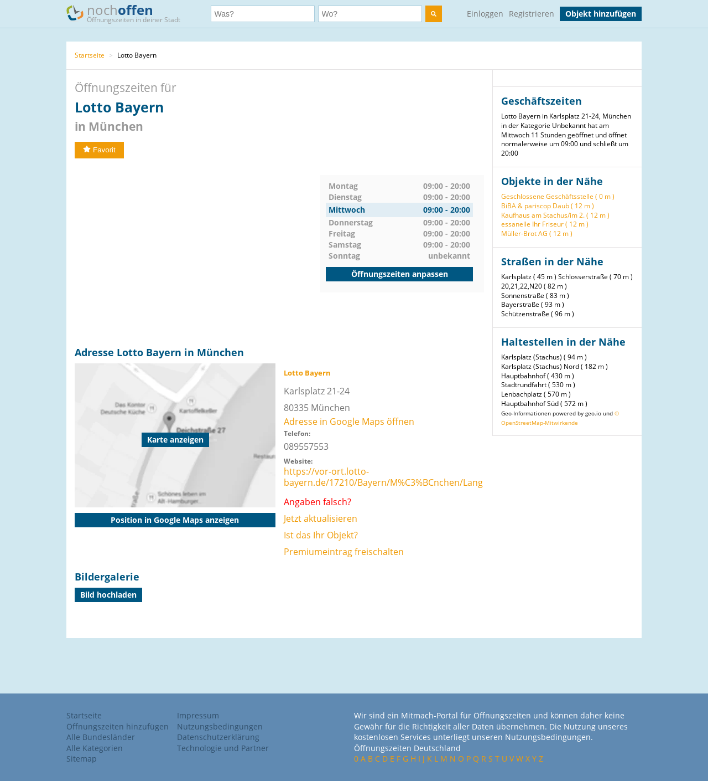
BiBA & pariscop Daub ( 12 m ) (547, 205)
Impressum (198, 715)
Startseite (90, 55)
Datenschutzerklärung (218, 737)
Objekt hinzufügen (600, 13)
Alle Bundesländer (100, 737)
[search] (433, 14)
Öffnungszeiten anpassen (399, 274)
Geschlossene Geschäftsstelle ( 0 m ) (558, 196)
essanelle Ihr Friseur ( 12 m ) (545, 224)
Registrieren (531, 13)
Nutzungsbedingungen (220, 726)
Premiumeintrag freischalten (344, 552)
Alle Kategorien (94, 748)
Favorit (99, 150)
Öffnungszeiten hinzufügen (117, 726)
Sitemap (81, 758)
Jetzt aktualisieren (320, 518)
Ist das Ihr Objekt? (321, 535)
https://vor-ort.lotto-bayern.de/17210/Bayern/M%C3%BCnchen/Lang (383, 477)
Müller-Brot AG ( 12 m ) (536, 233)
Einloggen (485, 13)
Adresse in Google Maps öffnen (349, 421)
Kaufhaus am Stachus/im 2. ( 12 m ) (555, 215)
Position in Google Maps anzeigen (175, 520)
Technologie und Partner (223, 748)
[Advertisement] (197, 252)
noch (128, 13)
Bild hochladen (108, 594)
